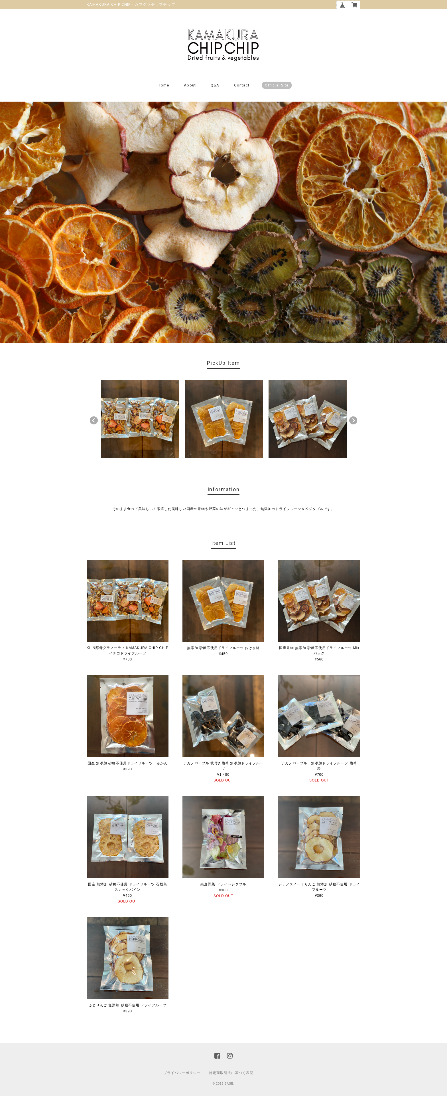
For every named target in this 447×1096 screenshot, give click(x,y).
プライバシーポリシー (181, 1073)
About (190, 85)
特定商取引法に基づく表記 (231, 1073)
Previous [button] (94, 420)
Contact (241, 85)
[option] (140, 419)
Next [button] (353, 420)
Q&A (215, 85)
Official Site (277, 85)
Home (163, 85)
